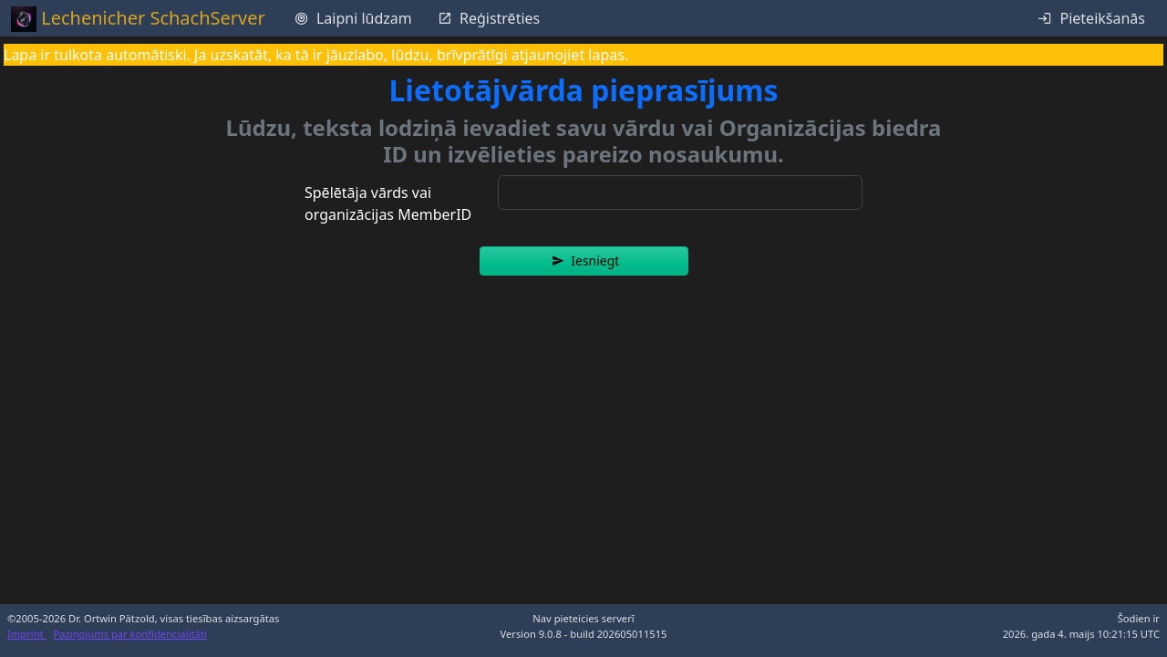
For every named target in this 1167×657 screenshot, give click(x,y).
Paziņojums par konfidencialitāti (130, 634)
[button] (584, 261)
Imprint (26, 634)
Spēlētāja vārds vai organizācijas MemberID (388, 203)
